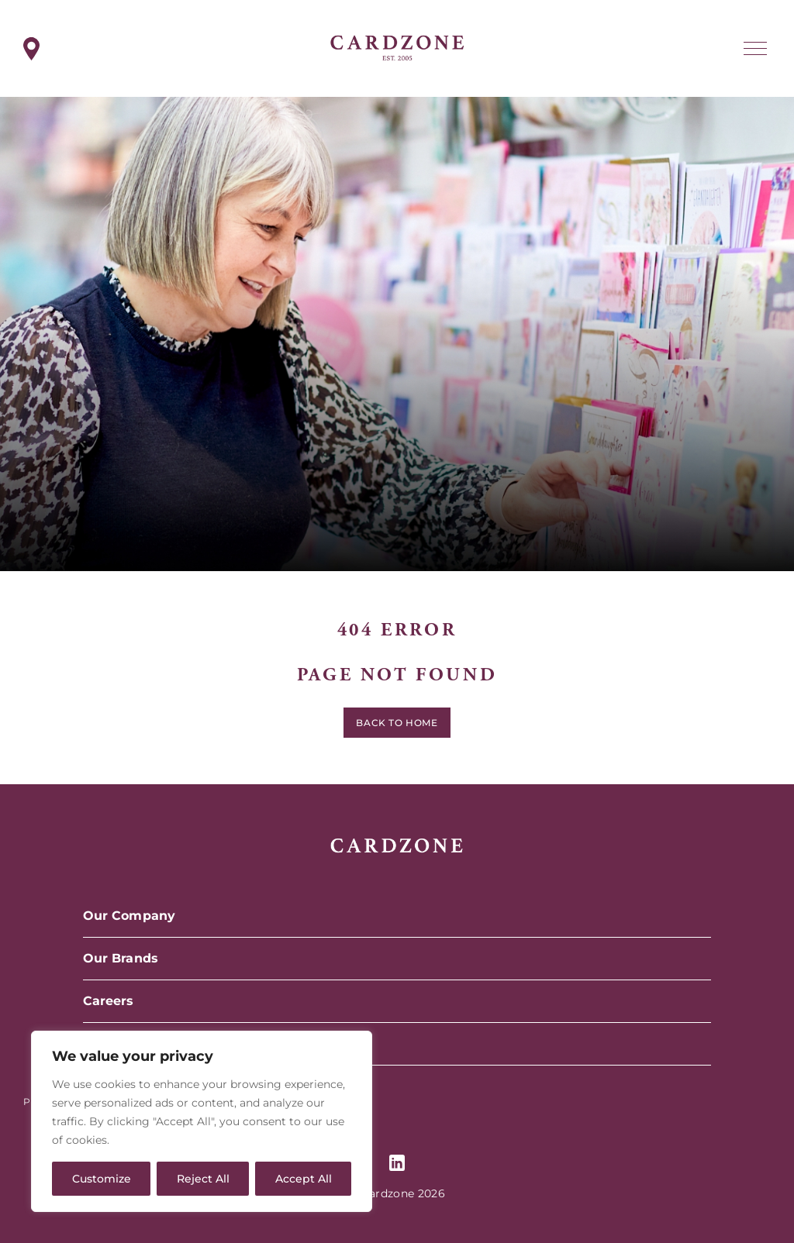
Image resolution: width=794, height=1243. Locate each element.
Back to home (396, 726)
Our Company (129, 915)
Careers (108, 1000)
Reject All (203, 1179)
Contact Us (119, 1043)
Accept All (303, 1179)
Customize (101, 1179)
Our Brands (120, 958)
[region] (201, 1121)
